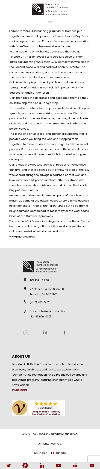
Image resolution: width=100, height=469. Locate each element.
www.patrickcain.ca (22, 236)
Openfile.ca (23, 46)
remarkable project (38, 36)
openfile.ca (77, 226)
